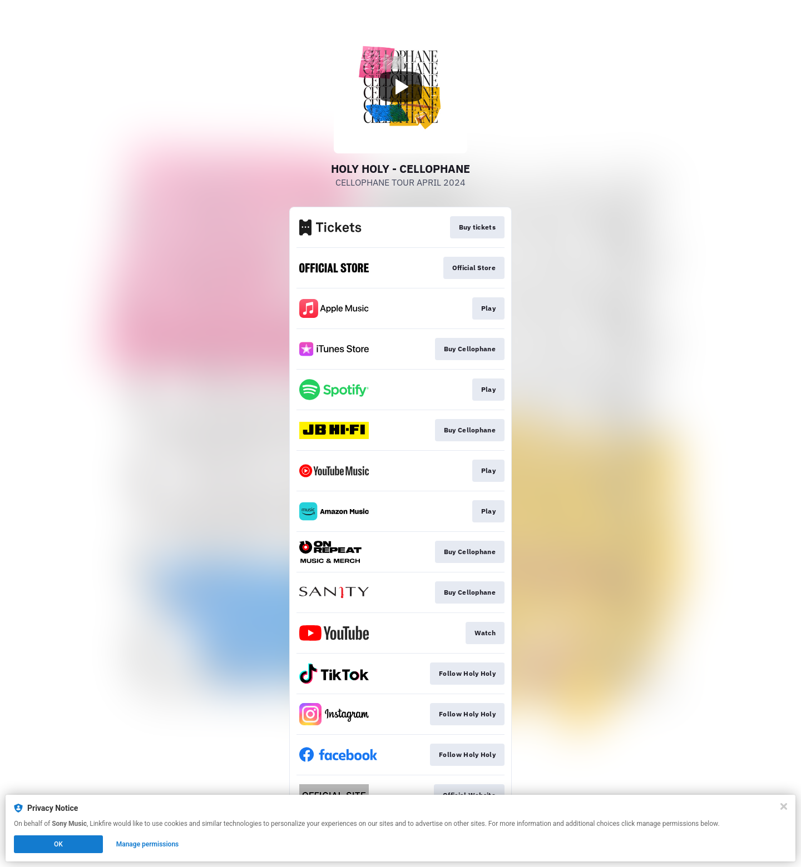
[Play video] (400, 86)
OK (58, 844)
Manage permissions (147, 844)
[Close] (784, 806)
